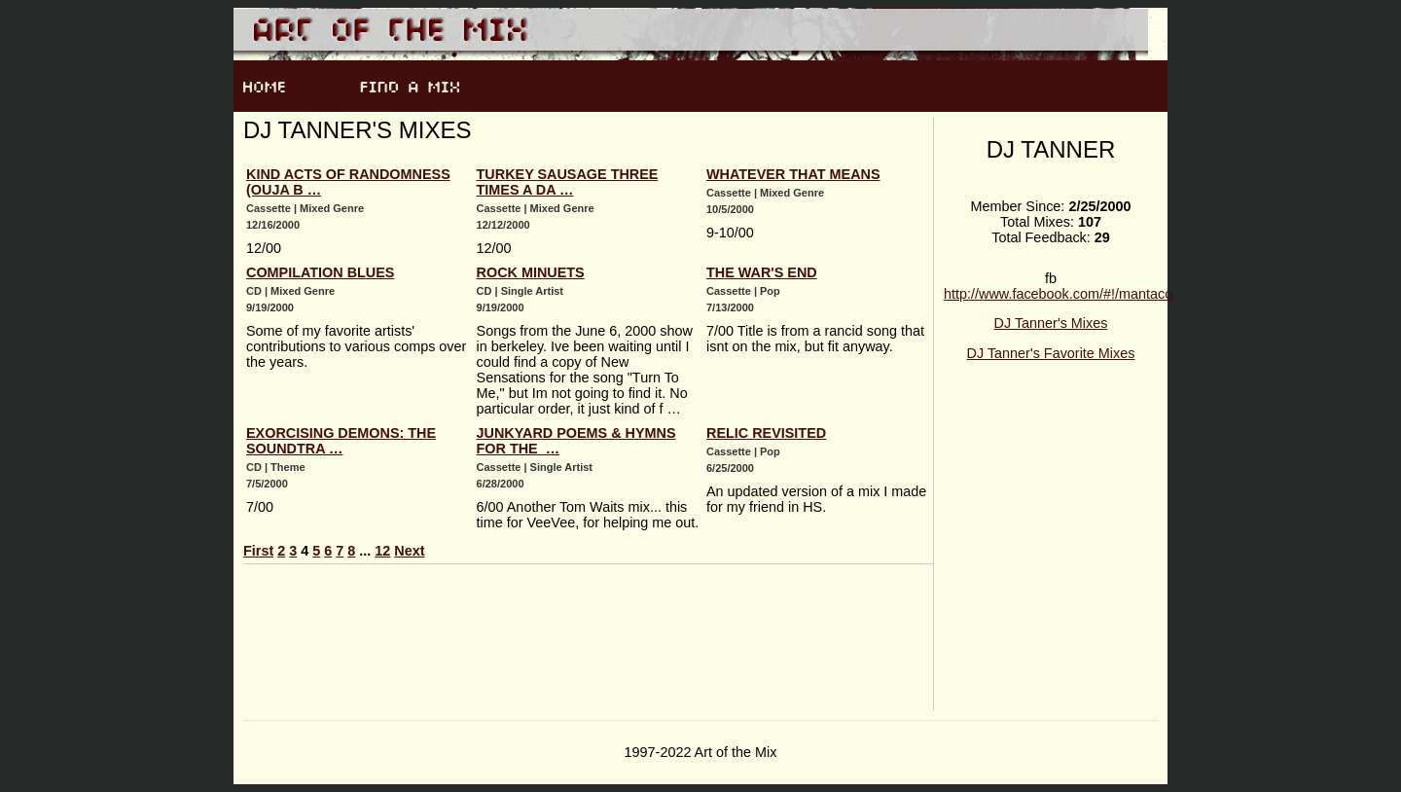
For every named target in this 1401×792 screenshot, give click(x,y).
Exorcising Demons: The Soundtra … (341, 440)
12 (382, 550)
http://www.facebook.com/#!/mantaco (1058, 294)
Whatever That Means (793, 174)
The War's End (761, 272)
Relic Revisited (766, 433)
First (258, 550)
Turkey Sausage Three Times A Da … (568, 182)
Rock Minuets (531, 272)
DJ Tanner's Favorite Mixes (1051, 353)
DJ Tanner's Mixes (1051, 323)
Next (409, 550)
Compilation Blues (320, 272)
